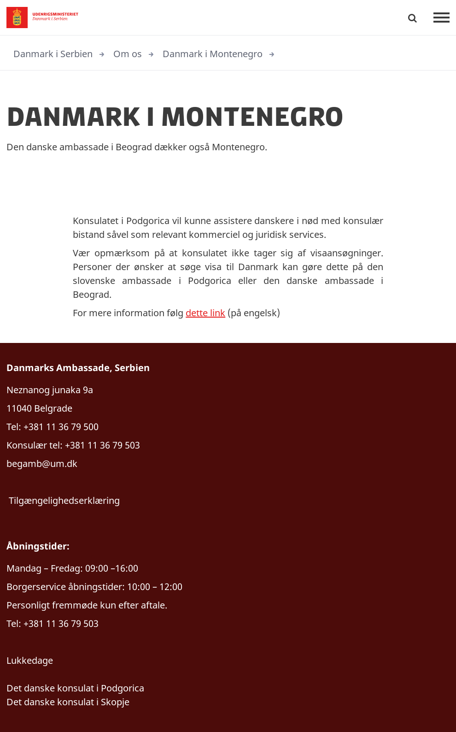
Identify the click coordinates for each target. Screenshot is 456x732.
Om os (127, 53)
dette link (205, 313)
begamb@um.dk (41, 463)
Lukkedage (29, 660)
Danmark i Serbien (53, 53)
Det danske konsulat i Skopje (67, 702)
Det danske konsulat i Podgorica (75, 688)
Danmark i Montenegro (213, 53)
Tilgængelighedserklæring (64, 500)
